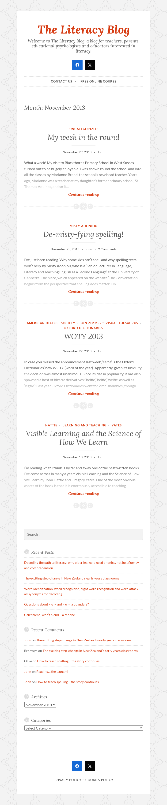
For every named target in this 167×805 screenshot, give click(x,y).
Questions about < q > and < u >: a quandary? (56, 604)
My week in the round (83, 137)
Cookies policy (99, 780)
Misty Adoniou (83, 226)
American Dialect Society (51, 323)
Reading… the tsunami (52, 671)
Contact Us (61, 81)
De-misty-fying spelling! (83, 234)
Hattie (51, 425)
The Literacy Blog (84, 29)
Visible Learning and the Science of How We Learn (83, 438)
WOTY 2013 (83, 336)
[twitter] (90, 65)
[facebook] (77, 65)
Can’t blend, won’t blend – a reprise (49, 615)
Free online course (98, 81)
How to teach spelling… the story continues (68, 661)
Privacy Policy (67, 780)
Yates (117, 425)
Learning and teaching (84, 425)
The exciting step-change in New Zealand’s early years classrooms (71, 578)
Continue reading (88, 194)
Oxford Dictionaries (83, 328)
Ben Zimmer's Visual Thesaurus (109, 323)
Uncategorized (83, 129)
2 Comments (107, 249)
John (100, 152)
